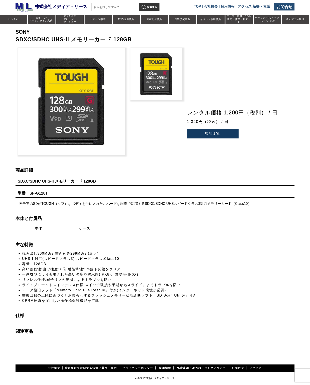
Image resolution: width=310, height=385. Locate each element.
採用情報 (228, 6)
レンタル (13, 19)
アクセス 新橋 (249, 6)
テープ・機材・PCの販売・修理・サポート (239, 19)
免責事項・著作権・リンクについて (201, 367)
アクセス (256, 367)
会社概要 (211, 6)
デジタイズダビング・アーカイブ (69, 19)
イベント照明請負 (210, 19)
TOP (197, 6)
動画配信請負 (154, 19)
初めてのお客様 (295, 19)
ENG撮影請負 (126, 19)
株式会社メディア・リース (51, 6)
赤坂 (266, 6)
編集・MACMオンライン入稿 (42, 19)
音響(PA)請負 (182, 19)
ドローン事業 (98, 19)
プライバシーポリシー (138, 367)
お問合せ (284, 7)
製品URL (213, 134)
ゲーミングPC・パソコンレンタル (267, 19)
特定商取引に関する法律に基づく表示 (91, 367)
